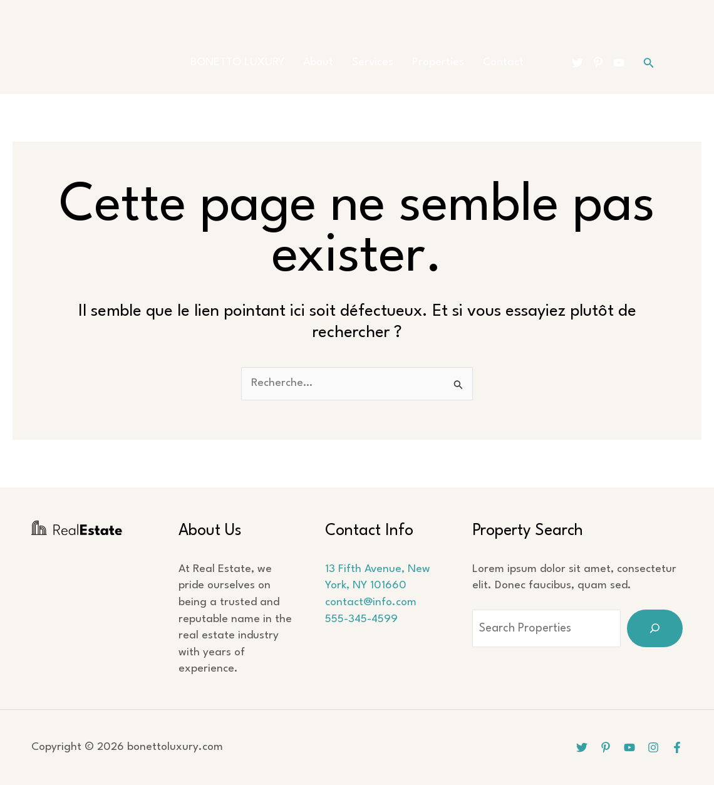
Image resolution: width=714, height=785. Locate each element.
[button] (648, 63)
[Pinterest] (598, 62)
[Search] (655, 628)
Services (372, 62)
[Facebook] (677, 747)
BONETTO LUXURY (237, 62)
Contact (503, 62)
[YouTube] (618, 62)
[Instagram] (653, 747)
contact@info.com (370, 602)
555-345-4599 (361, 619)
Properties (438, 62)
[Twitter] (577, 62)
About (318, 62)
